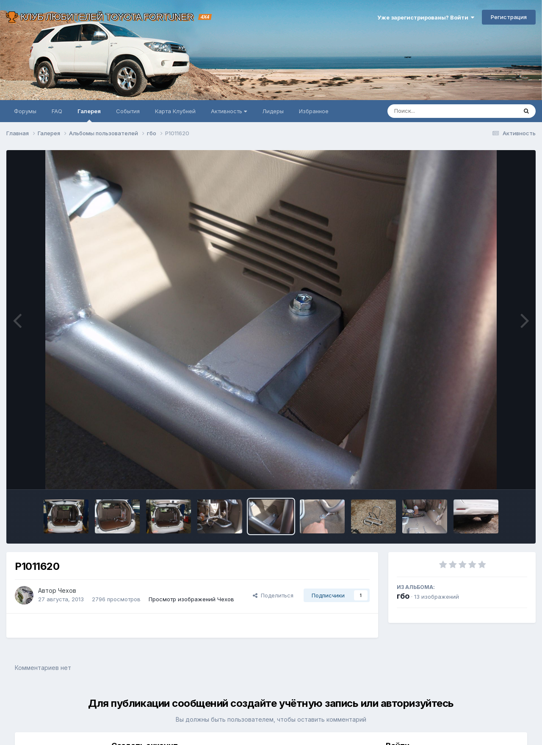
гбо (403, 596)
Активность (229, 111)
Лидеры (273, 111)
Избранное (314, 111)
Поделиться (273, 595)
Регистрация (509, 17)
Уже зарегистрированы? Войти (425, 17)
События (128, 111)
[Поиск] (436, 111)
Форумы (25, 111)
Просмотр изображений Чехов (191, 599)
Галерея (89, 115)
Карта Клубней (175, 111)
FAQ (57, 111)
